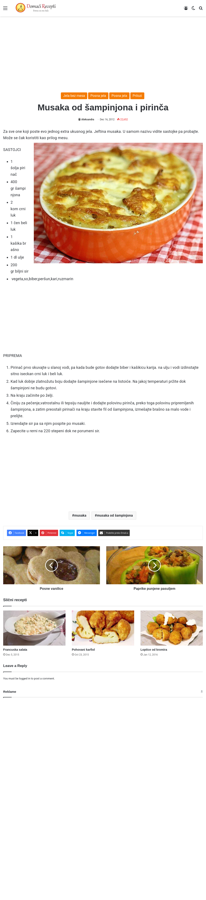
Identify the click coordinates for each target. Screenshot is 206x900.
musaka (80, 515)
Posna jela (98, 96)
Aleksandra (87, 119)
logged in (24, 678)
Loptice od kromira (154, 649)
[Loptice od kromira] (172, 628)
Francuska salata (15, 649)
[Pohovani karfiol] (103, 628)
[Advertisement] (103, 52)
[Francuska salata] (34, 628)
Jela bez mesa (74, 96)
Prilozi (137, 96)
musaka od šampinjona (115, 515)
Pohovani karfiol (83, 649)
